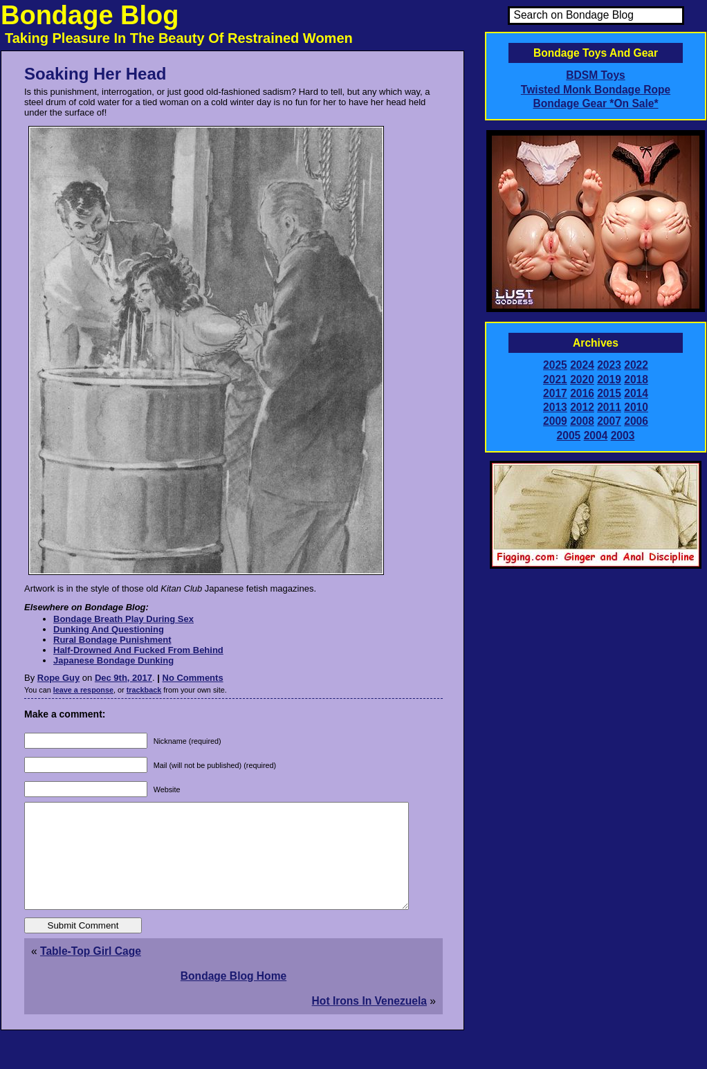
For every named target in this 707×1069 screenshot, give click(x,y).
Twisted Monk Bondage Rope (595, 89)
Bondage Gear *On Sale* (595, 103)
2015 (609, 393)
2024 (582, 365)
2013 (555, 407)
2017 (555, 393)
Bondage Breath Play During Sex (123, 619)
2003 (623, 435)
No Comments (193, 678)
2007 (609, 421)
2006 (636, 421)
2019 (609, 379)
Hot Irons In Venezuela (369, 1021)
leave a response (83, 690)
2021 (555, 379)
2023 (609, 365)
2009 (555, 421)
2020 (582, 379)
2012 (582, 407)
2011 (609, 407)
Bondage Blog (90, 15)
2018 (636, 379)
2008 (582, 421)
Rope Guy (58, 678)
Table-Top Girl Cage (90, 972)
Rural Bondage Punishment (112, 639)
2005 (569, 435)
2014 (636, 393)
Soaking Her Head (95, 73)
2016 (582, 393)
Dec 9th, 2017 (123, 678)
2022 (636, 365)
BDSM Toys (595, 75)
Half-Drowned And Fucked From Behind (138, 650)
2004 (596, 435)
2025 (555, 365)
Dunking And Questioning (108, 629)
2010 (636, 407)
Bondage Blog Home (233, 997)
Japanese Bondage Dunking (113, 660)
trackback (144, 690)
